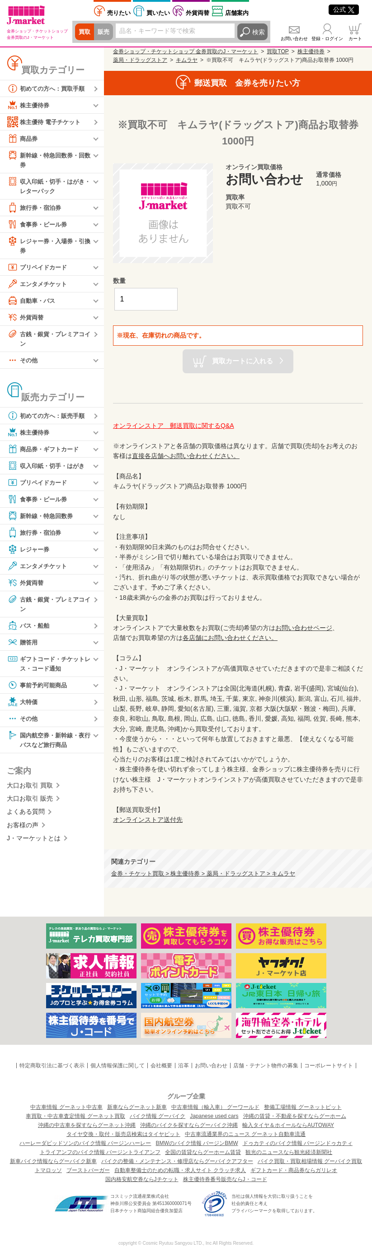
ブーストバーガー (88, 1170)
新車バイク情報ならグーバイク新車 (53, 1161)
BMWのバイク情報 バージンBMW (197, 1143)
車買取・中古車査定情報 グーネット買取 (75, 1116)
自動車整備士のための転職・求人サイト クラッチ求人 (180, 1170)
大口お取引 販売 (30, 802)
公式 (343, 9)
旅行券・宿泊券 (35, 209)
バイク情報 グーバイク (157, 1116)
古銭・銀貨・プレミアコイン (48, 340)
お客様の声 (22, 829)
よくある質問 (26, 816)
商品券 (23, 138)
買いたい (158, 12)
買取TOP (277, 51)
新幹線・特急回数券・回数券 (48, 159)
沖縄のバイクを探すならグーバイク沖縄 (189, 1125)
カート (355, 38)
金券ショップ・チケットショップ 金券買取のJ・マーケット (185, 51)
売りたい (119, 12)
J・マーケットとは (34, 842)
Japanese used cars (214, 1116)
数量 (119, 280)
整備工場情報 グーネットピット (302, 1107)
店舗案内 (237, 12)
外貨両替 (197, 12)
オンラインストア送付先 (148, 819)
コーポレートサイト (328, 1065)
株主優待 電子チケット (46, 121)
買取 (85, 32)
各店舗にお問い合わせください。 (230, 637)
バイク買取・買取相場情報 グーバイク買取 (310, 1161)
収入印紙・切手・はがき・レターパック (45, 186)
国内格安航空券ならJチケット (142, 1179)
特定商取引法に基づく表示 (52, 1065)
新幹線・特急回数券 (42, 518)
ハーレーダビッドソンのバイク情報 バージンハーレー (85, 1143)
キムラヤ (187, 60)
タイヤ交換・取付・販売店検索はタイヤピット (123, 1134)
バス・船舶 (29, 628)
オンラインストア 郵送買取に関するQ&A (173, 425)
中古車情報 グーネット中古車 (66, 1107)
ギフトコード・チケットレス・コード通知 (48, 666)
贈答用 (23, 645)
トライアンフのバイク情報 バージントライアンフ (100, 1152)
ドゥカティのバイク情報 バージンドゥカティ (298, 1143)
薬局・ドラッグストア (140, 60)
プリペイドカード (39, 269)
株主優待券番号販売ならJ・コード (225, 1179)
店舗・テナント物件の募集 (265, 1065)
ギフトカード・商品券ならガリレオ (293, 1170)
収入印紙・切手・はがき (48, 468)
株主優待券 (29, 105)
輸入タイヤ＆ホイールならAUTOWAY (288, 1125)
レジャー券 (29, 552)
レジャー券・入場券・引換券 (48, 246)
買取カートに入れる (242, 360)
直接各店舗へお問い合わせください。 (186, 455)
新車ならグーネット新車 (137, 1107)
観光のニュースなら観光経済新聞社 (288, 1152)
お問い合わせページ (303, 627)
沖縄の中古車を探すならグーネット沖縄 (87, 1125)
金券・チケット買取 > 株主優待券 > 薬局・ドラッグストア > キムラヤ (203, 874)
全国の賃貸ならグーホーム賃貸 (203, 1152)
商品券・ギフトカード (45, 451)
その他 (23, 362)
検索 (258, 32)
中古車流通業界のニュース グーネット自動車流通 (245, 1134)
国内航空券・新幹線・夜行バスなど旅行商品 (48, 743)
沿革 (183, 1065)
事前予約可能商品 (39, 688)
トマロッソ (48, 1170)
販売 (105, 32)
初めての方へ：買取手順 (48, 88)
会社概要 (161, 1065)
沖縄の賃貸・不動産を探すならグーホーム (294, 1116)
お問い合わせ (294, 38)
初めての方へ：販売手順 (48, 418)
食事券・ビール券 (39, 225)
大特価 (23, 705)
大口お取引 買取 (30, 789)
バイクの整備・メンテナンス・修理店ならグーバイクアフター (177, 1161)
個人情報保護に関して (117, 1065)
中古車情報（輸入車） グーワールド (215, 1107)
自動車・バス (32, 302)
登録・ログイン (327, 38)
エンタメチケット (39, 285)
